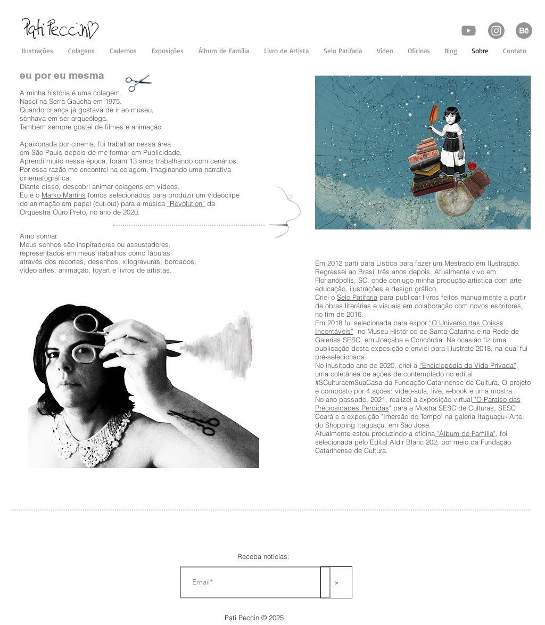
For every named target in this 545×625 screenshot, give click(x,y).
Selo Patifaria (357, 297)
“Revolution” (186, 203)
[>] (336, 582)
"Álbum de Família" (465, 433)
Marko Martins (64, 195)
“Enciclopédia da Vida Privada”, (468, 365)
